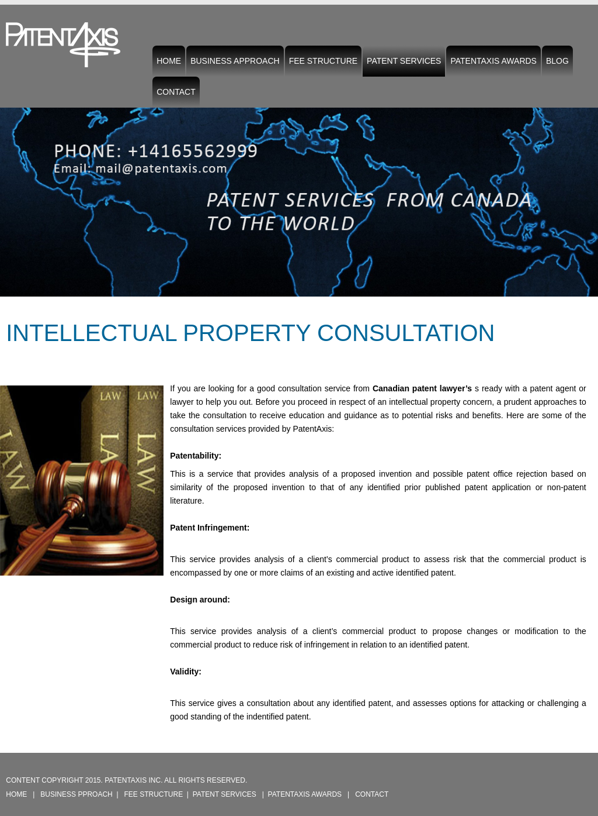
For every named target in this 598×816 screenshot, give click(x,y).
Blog (557, 61)
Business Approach (235, 61)
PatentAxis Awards (493, 61)
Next (587, 193)
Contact (176, 92)
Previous (11, 193)
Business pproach (76, 794)
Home (169, 61)
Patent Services (404, 63)
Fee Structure (323, 61)
